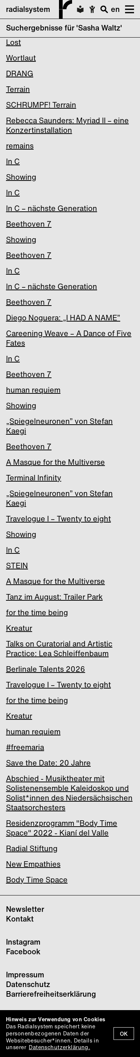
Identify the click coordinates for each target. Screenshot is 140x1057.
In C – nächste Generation (51, 208)
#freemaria (25, 747)
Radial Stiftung (31, 848)
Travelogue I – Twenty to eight (58, 518)
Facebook (23, 951)
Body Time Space (37, 879)
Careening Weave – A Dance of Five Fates (68, 338)
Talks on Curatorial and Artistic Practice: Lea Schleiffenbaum (59, 648)
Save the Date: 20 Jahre (48, 762)
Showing (21, 177)
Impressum (25, 974)
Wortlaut (21, 57)
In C (13, 161)
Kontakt (20, 918)
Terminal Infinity (33, 477)
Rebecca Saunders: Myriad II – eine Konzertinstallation (67, 125)
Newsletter (25, 909)
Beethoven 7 (29, 223)
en (115, 9)
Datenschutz (28, 984)
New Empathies (33, 864)
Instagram (23, 941)
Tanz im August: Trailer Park (54, 596)
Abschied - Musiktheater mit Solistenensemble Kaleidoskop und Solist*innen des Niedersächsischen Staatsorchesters (69, 793)
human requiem (33, 389)
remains (20, 145)
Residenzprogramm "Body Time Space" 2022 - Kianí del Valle (61, 828)
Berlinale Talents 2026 (45, 669)
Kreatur (19, 628)
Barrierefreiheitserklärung (51, 994)
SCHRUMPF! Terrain (41, 104)
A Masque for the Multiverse (55, 462)
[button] (127, 9)
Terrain (18, 89)
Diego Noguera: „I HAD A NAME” (63, 317)
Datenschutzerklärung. (59, 1047)
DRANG (19, 73)
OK (124, 1034)
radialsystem (39, 9)
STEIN (17, 565)
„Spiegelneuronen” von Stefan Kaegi (59, 426)
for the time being (37, 612)
